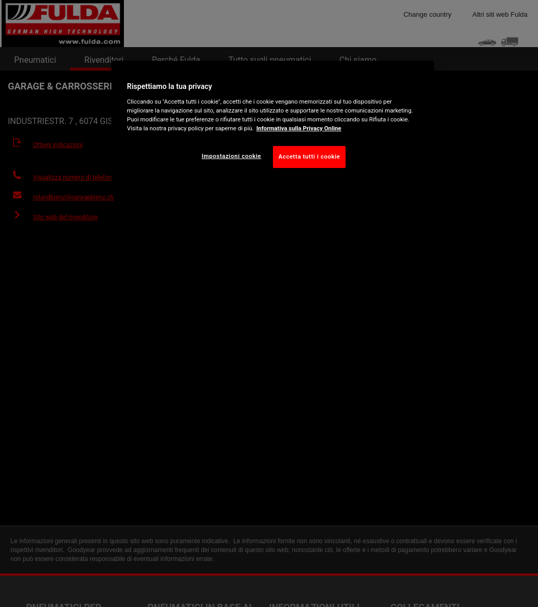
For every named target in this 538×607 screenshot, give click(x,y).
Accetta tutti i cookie (309, 156)
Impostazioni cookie (231, 156)
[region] (272, 122)
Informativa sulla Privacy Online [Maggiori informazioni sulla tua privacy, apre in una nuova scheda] (298, 128)
